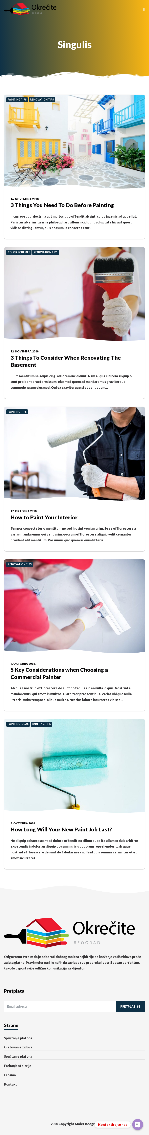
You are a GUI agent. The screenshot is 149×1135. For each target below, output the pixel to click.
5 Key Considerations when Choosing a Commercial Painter (59, 673)
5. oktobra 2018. (23, 823)
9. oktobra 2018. (23, 663)
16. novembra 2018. (24, 199)
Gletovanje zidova (18, 1047)
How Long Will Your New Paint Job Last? (61, 829)
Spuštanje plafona (18, 1038)
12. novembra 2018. (24, 351)
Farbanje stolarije (17, 1066)
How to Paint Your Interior (44, 517)
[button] (144, 9)
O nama (10, 1075)
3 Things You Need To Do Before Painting (62, 205)
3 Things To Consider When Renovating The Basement (65, 361)
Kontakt (10, 1084)
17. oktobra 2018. (23, 511)
